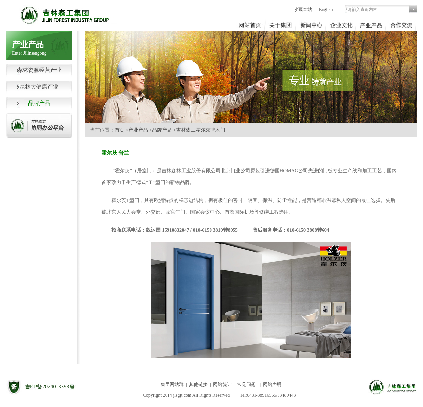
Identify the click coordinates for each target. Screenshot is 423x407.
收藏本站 (303, 9)
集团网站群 (172, 384)
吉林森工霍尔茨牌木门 (200, 130)
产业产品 (138, 130)
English (326, 9)
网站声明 (272, 384)
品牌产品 (162, 130)
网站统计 (222, 384)
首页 (119, 130)
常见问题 (246, 384)
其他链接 (198, 384)
